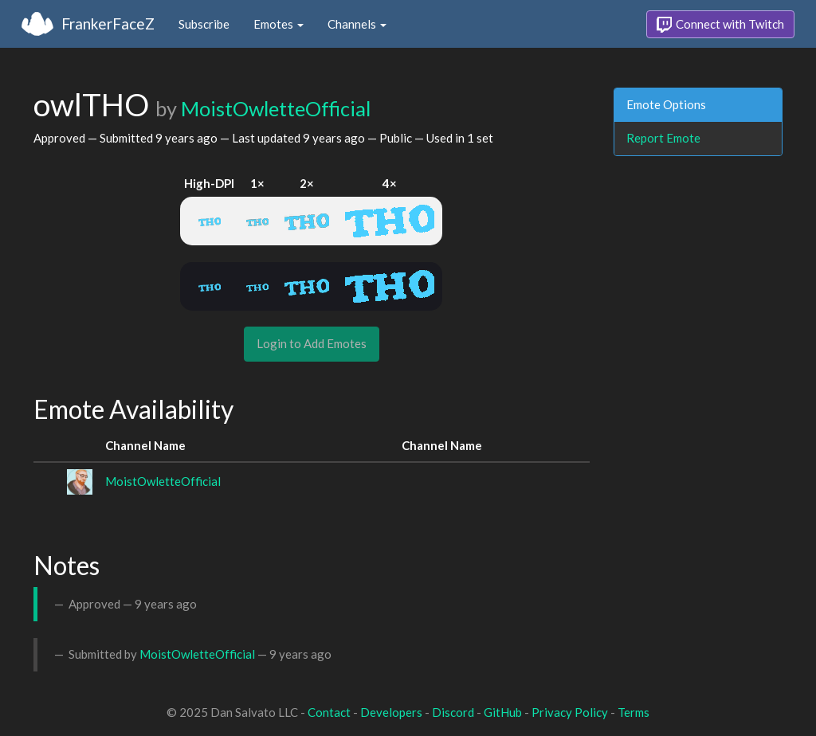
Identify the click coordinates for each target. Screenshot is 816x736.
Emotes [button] (278, 24)
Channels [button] (357, 24)
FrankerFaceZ (108, 23)
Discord (453, 712)
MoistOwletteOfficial (276, 108)
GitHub (503, 712)
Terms (633, 712)
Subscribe (204, 24)
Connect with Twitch (720, 25)
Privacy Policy (570, 712)
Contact (329, 712)
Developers (391, 712)
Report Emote (663, 138)
